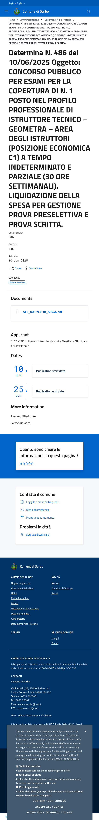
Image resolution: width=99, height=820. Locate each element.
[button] (17, 3)
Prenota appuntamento (37, 517)
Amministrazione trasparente (30, 658)
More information (67, 759)
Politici (14, 603)
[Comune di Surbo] (33, 11)
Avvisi (54, 593)
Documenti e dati (20, 613)
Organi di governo (20, 583)
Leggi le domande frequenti (39, 502)
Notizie (55, 583)
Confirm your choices (49, 801)
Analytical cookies (30, 774)
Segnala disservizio (34, 534)
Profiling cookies (29, 787)
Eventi (54, 643)
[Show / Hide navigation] (6, 11)
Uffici (14, 593)
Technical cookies (29, 766)
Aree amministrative (22, 588)
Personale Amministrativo (25, 608)
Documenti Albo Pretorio (57, 20)
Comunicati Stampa (62, 588)
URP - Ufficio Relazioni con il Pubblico (31, 715)
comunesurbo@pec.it (29, 704)
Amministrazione (29, 20)
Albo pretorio (18, 619)
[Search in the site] (89, 11)
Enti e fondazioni (20, 598)
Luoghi (55, 638)
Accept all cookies (49, 807)
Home (12, 20)
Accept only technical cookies (49, 812)
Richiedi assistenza (34, 510)
